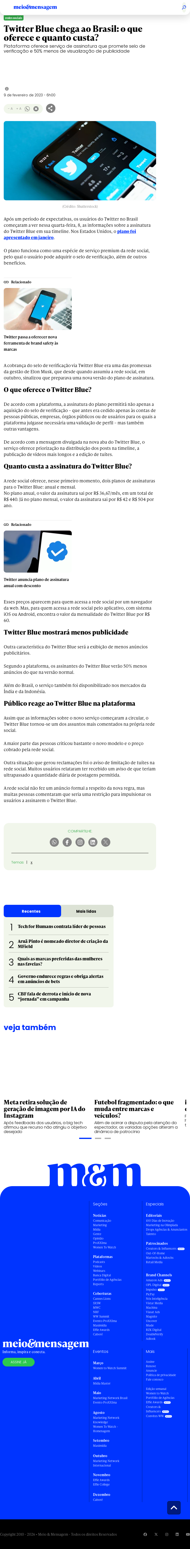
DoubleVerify (154, 1334)
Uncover (151, 1321)
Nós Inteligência (156, 1299)
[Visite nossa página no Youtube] (188, 1534)
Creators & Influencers (161, 1248)
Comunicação (102, 1221)
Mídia (96, 1229)
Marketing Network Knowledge (106, 1420)
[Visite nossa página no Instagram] (166, 1534)
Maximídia (100, 1325)
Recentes (31, 911)
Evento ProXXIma (105, 1321)
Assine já (18, 1362)
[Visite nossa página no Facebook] (145, 1534)
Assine (150, 1362)
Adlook (150, 1339)
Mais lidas (86, 911)
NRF (96, 1312)
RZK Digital (153, 1330)
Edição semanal (156, 1389)
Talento (151, 1234)
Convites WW (155, 1416)
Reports (98, 1284)
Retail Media (154, 1262)
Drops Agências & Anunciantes (166, 1229)
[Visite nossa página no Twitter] (156, 1534)
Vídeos (97, 1266)
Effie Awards (101, 1330)
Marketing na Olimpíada (162, 1225)
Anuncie (151, 1370)
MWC (96, 1307)
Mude (150, 1325)
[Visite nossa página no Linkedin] (177, 1534)
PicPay (150, 1294)
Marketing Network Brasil (110, 1398)
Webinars (99, 1271)
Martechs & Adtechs (159, 1258)
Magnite (151, 1316)
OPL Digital (153, 1285)
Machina (151, 1307)
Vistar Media (154, 1303)
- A (10, 108)
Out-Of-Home (155, 1253)
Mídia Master (102, 1383)
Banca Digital (102, 1275)
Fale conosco (154, 1379)
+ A (18, 108)
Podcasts (99, 1262)
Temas (17, 862)
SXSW (97, 1303)
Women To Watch (104, 1247)
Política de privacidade (161, 1375)
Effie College (101, 1484)
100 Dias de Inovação (160, 1221)
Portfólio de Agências (107, 1280)
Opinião (98, 1238)
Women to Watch (157, 1393)
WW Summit (101, 1316)
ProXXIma (100, 1243)
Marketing (100, 1225)
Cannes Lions (102, 1299)
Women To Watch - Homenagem (105, 1429)
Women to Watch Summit (110, 1368)
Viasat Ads (153, 1312)
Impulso (151, 1289)
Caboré (98, 1334)
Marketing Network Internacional (106, 1463)
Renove (151, 1366)
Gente (97, 1234)
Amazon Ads (154, 1280)
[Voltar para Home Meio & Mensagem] (41, 7)
